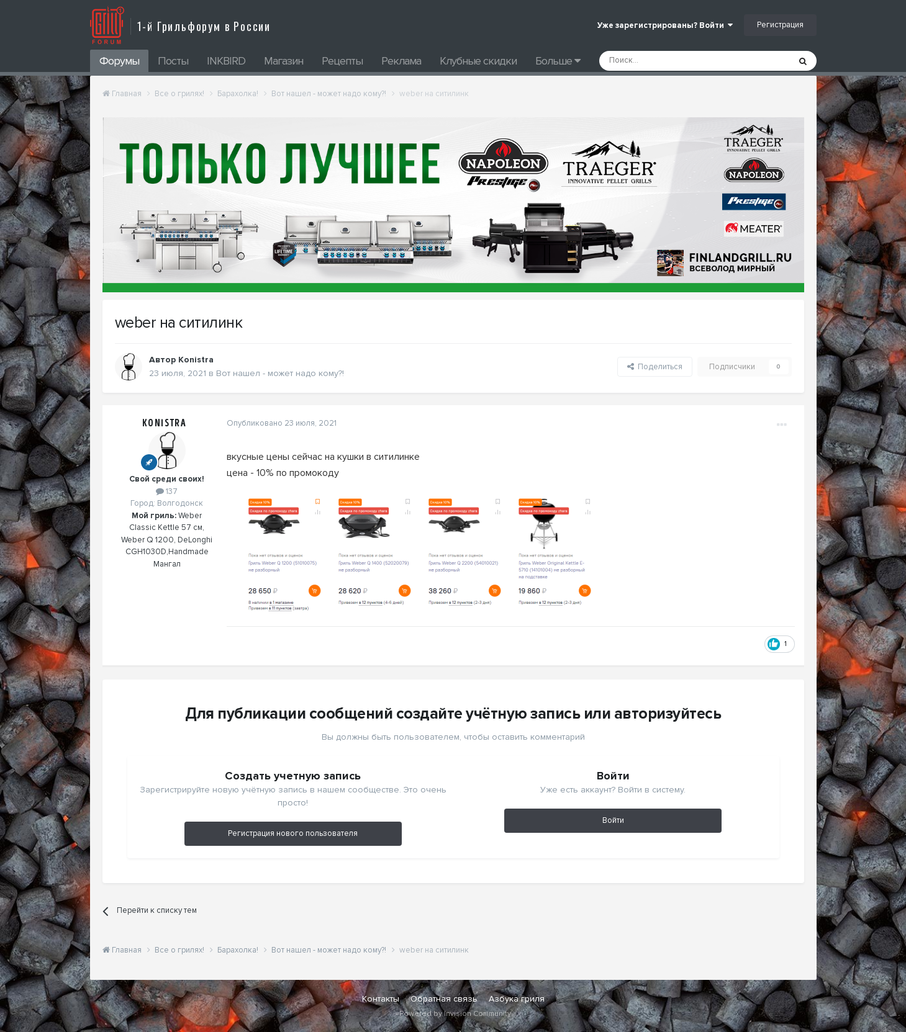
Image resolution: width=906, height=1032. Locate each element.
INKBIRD (226, 61)
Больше (557, 61)
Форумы (119, 61)
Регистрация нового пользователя (293, 833)
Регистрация (780, 25)
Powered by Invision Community (455, 1013)
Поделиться (654, 367)
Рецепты (342, 61)
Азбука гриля (517, 999)
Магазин (283, 61)
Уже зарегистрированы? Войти (665, 25)
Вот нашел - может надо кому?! (280, 373)
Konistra (164, 423)
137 (167, 491)
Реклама (401, 61)
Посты (173, 61)
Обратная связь (444, 999)
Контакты (380, 999)
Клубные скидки (478, 61)
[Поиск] (666, 61)
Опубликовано (282, 423)
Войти (613, 820)
